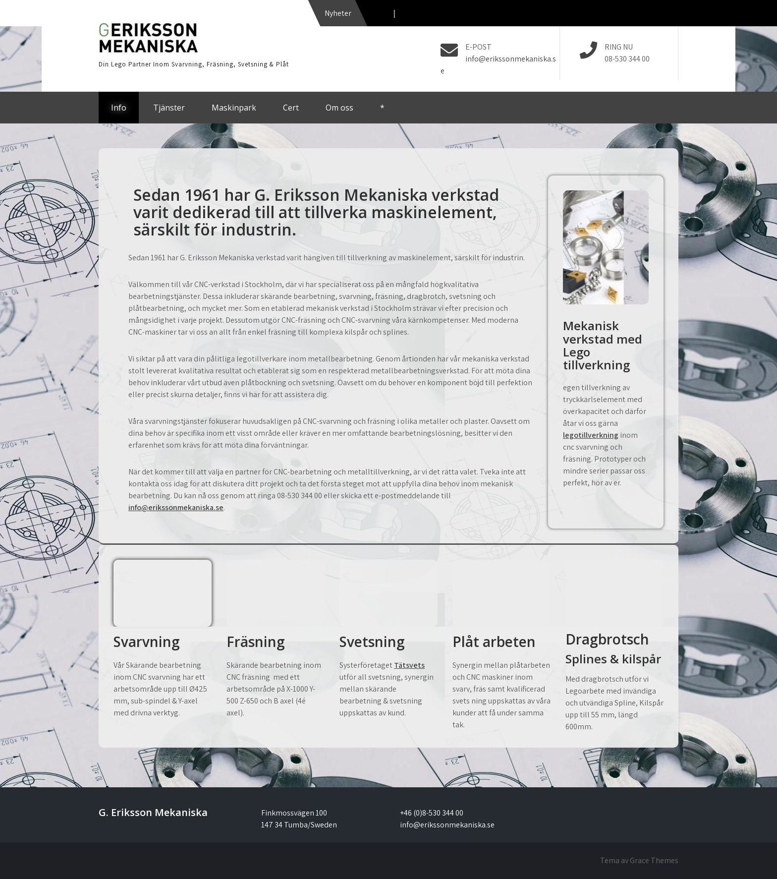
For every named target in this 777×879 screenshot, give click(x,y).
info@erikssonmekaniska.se (175, 507)
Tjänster (169, 107)
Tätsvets (409, 665)
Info (118, 107)
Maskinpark (234, 107)
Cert (291, 107)
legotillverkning (590, 435)
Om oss (339, 107)
